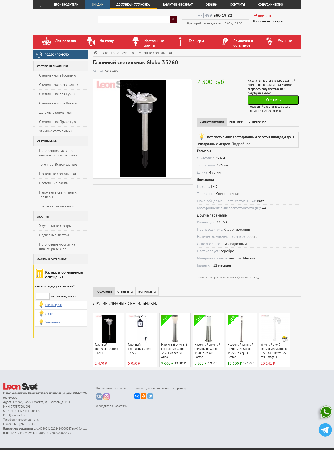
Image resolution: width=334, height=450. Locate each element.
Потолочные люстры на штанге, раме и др (57, 246)
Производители (66, 4)
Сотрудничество (270, 4)
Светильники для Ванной (58, 103)
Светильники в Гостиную (57, 75)
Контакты (237, 4)
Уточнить (273, 100)
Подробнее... (242, 144)
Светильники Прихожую (57, 122)
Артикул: (99, 71)
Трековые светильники (56, 206)
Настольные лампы (53, 183)
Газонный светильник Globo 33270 (139, 349)
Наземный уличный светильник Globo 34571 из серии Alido (174, 351)
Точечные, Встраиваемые (58, 164)
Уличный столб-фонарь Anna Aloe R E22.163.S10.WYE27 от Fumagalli (274, 351)
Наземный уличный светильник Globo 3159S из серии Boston (240, 351)
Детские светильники (55, 112)
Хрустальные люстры (55, 226)
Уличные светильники (55, 131)
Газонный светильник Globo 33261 (106, 349)
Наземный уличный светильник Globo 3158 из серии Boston (207, 351)
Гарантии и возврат (178, 4)
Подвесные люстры (54, 235)
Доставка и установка (133, 4)
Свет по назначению (118, 53)
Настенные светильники (57, 174)
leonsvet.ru (10, 398)
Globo (229, 229)
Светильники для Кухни (57, 94)
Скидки (97, 4)
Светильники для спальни (58, 85)
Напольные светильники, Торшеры (58, 194)
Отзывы (211, 4)
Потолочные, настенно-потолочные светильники (58, 153)
